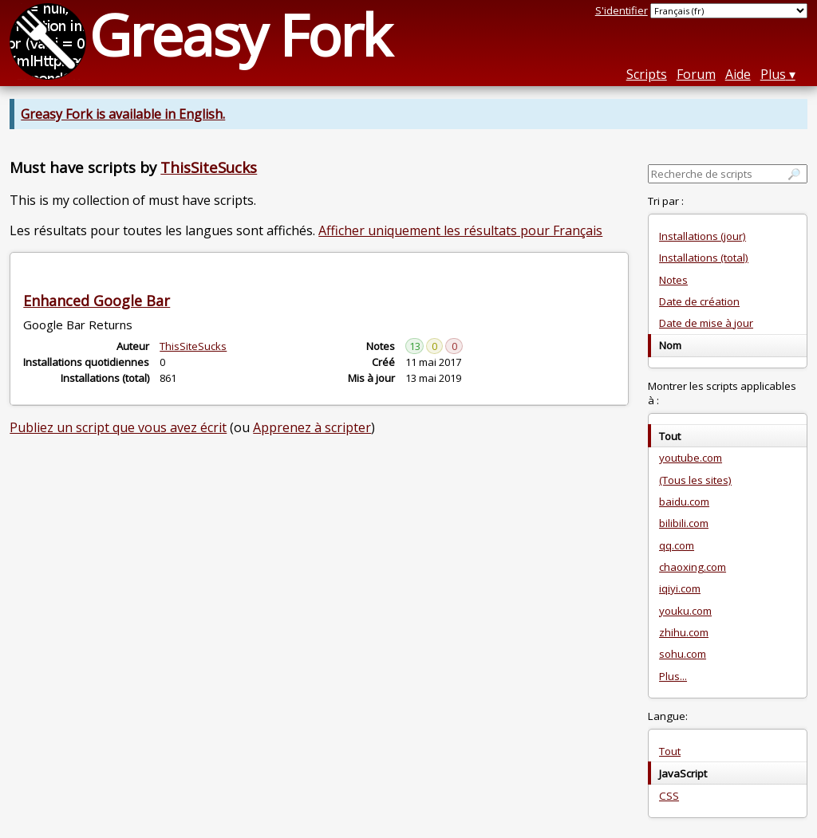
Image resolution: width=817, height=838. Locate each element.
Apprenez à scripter (312, 427)
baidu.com (684, 501)
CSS (669, 796)
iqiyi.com (680, 588)
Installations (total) (703, 257)
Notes (673, 280)
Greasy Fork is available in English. (123, 114)
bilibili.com (683, 523)
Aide (738, 74)
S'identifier (621, 10)
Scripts (646, 74)
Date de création (699, 301)
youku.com (685, 611)
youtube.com (690, 457)
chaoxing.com (692, 567)
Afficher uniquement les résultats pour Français (460, 230)
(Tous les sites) (695, 480)
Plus (773, 74)
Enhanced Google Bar (96, 300)
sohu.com (682, 654)
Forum (696, 74)
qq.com (676, 545)
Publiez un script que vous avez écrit (118, 427)
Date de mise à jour (706, 323)
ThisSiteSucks (208, 167)
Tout (670, 751)
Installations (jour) (702, 236)
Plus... (673, 676)
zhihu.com (683, 632)
